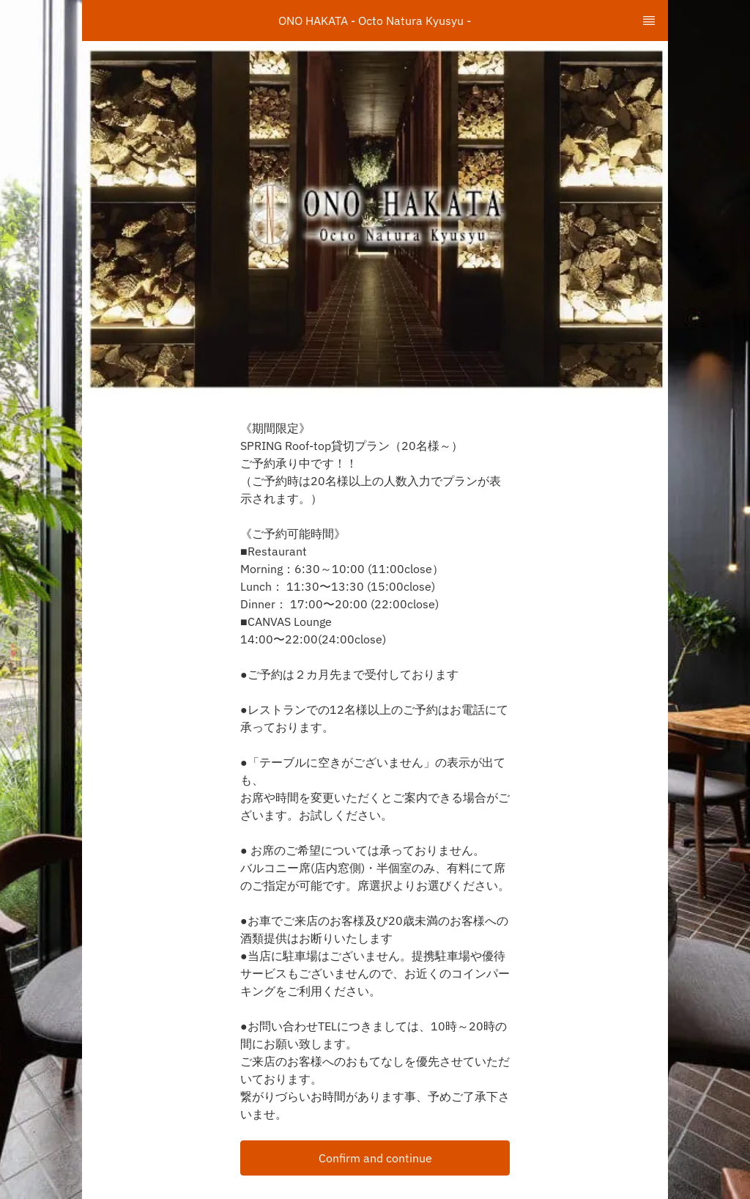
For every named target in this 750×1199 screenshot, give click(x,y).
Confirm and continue (375, 1158)
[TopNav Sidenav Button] (649, 20)
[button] (375, 1158)
